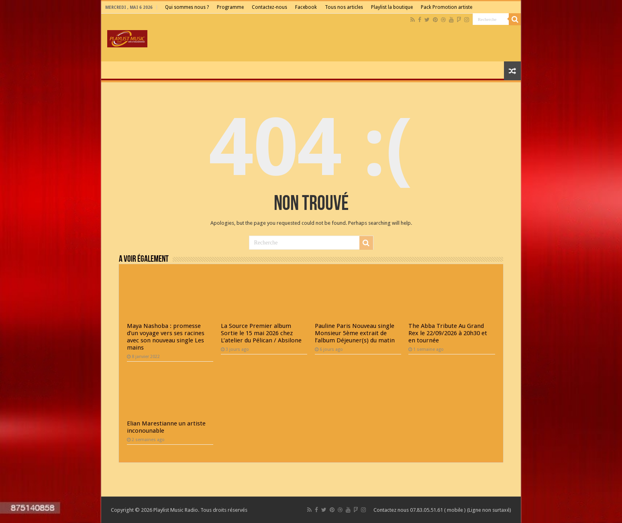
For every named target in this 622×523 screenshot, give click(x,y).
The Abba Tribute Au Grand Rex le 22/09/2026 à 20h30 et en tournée (447, 333)
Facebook (306, 7)
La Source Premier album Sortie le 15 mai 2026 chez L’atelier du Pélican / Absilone (261, 333)
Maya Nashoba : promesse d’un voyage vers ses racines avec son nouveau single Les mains (165, 336)
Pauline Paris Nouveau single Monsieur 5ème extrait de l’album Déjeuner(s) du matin (355, 333)
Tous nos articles (344, 7)
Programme (230, 7)
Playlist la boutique (392, 7)
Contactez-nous (269, 7)
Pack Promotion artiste (446, 7)
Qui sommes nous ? (187, 7)
